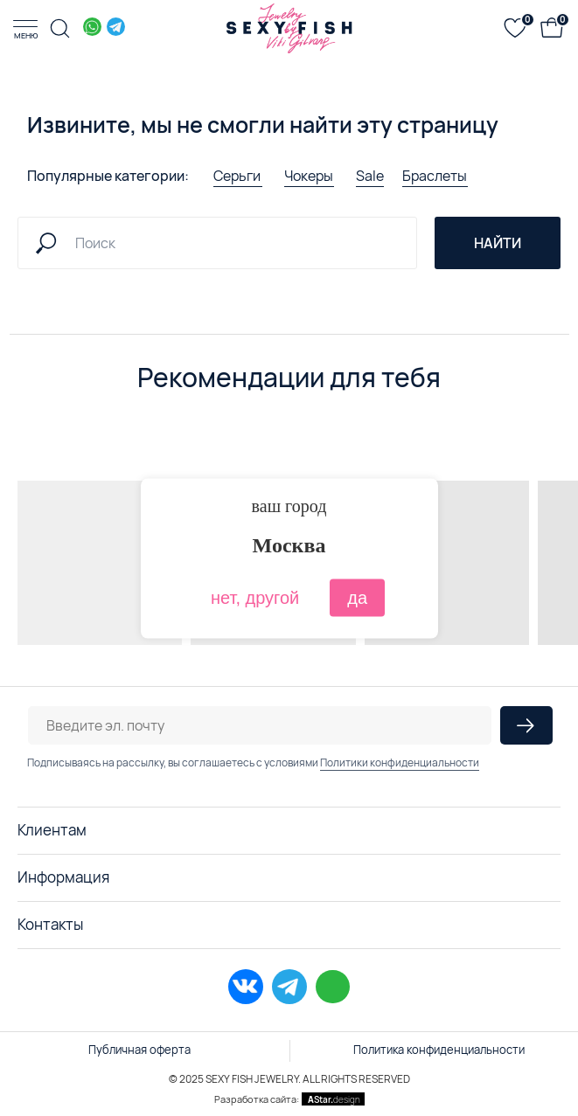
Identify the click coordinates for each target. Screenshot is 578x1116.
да (357, 597)
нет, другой (255, 597)
